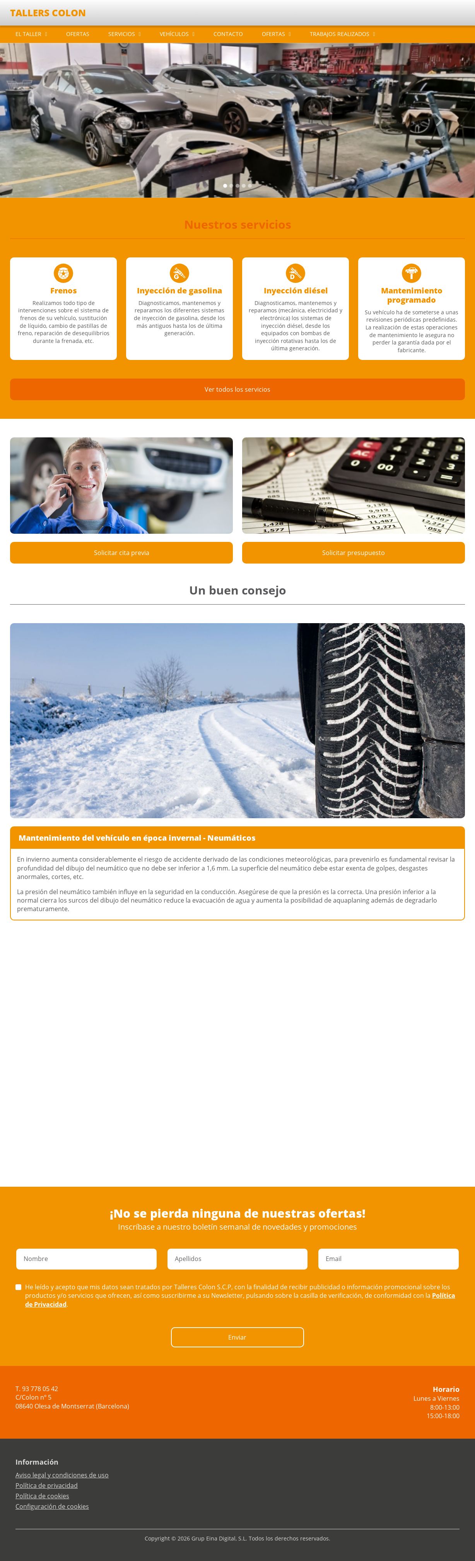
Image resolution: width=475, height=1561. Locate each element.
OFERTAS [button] (273, 34)
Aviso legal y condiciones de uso (62, 1475)
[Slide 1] (231, 186)
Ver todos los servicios (237, 389)
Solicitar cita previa (121, 552)
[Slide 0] (225, 186)
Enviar (237, 1337)
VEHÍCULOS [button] (174, 34)
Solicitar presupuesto (353, 552)
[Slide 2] (237, 186)
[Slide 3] (244, 186)
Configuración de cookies (52, 1506)
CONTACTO (228, 34)
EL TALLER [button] (28, 34)
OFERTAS (77, 34)
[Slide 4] (250, 186)
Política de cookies (42, 1496)
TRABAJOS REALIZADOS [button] (339, 34)
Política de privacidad (46, 1485)
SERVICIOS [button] (121, 34)
